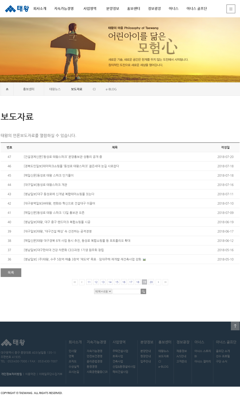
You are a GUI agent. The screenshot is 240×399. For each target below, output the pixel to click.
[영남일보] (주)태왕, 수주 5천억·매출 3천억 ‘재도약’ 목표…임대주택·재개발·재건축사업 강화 (82, 259)
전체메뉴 (231, 9)
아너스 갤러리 (202, 361)
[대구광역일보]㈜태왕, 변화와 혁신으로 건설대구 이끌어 (59, 203)
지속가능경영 (64, 9)
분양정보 (112, 9)
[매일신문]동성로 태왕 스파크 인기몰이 (49, 175)
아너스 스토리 (202, 351)
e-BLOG (111, 89)
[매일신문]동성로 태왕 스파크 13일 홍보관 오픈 (54, 212)
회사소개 (39, 9)
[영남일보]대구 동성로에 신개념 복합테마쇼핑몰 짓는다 (59, 194)
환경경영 (92, 366)
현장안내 (145, 356)
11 (89, 281)
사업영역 (89, 9)
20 (151, 281)
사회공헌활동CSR (97, 371)
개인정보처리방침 (11, 374)
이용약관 (30, 374)
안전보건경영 (94, 356)
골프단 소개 (223, 351)
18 (137, 281)
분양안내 (145, 351)
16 (123, 281)
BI (195, 356)
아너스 (174, 9)
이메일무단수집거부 (50, 374)
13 (102, 281)
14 (109, 281)
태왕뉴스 (55, 89)
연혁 (71, 356)
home (7, 89)
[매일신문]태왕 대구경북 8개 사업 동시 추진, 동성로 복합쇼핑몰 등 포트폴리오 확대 (77, 240)
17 (130, 281)
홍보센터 (133, 9)
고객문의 (181, 361)
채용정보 (181, 351)
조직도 (72, 361)
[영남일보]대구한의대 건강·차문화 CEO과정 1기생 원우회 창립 (64, 250)
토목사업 (118, 356)
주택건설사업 (120, 351)
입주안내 (145, 361)
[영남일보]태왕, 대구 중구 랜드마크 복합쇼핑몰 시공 (57, 222)
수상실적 (74, 366)
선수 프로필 (223, 356)
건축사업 (118, 361)
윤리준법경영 (94, 361)
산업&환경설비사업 (124, 366)
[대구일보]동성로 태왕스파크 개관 (45, 184)
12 (96, 281)
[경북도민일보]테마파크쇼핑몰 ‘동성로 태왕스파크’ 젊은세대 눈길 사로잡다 (71, 166)
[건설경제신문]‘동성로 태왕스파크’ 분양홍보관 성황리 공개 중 (63, 156)
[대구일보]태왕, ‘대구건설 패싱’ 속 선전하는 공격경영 (58, 231)
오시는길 (74, 371)
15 (116, 281)
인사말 (72, 351)
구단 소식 (221, 361)
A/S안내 (181, 356)
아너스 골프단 (197, 9)
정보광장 (154, 9)
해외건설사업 (120, 371)
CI (94, 89)
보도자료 (76, 89)
